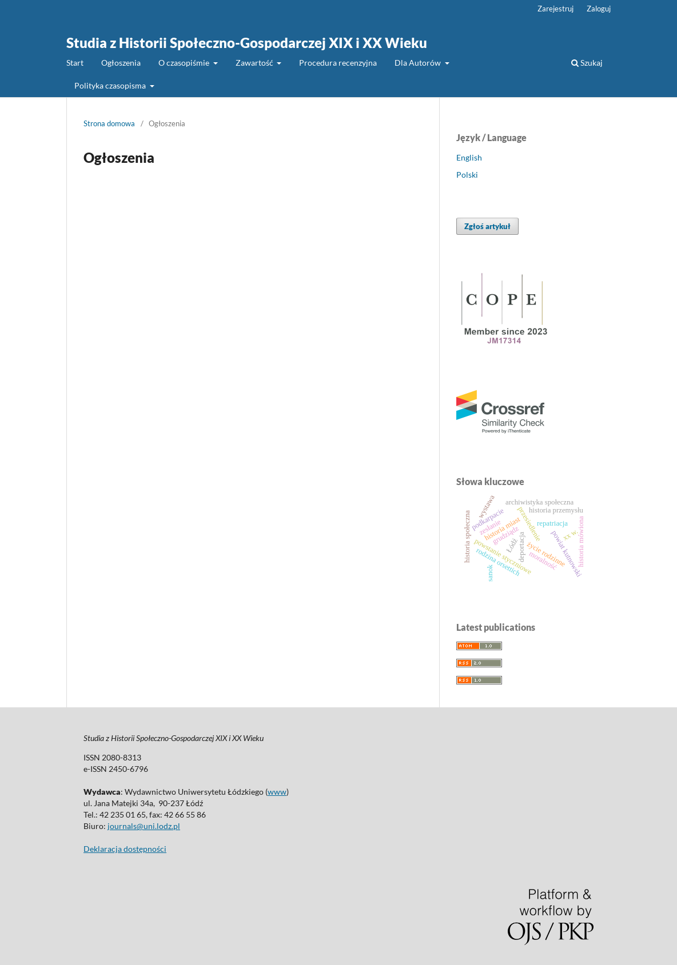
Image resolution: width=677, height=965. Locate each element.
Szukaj (587, 62)
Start (74, 62)
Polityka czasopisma (111, 85)
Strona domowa (109, 123)
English (469, 157)
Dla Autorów (419, 62)
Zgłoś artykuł (487, 226)
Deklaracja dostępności (124, 849)
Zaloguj (599, 8)
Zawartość (255, 62)
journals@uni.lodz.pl (143, 826)
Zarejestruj (555, 8)
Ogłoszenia (121, 62)
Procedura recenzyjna (338, 62)
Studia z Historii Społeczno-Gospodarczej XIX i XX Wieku (246, 42)
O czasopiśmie (184, 62)
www (277, 791)
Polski (467, 174)
